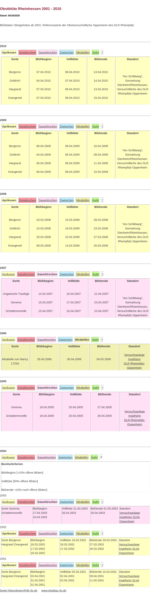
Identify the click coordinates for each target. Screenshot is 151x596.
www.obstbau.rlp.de (53, 590)
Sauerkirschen (48, 52)
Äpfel (95, 52)
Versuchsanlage (130, 512)
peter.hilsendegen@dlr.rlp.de (19, 590)
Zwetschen (67, 52)
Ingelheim (126, 517)
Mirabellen (83, 52)
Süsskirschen (27, 52)
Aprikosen (8, 274)
